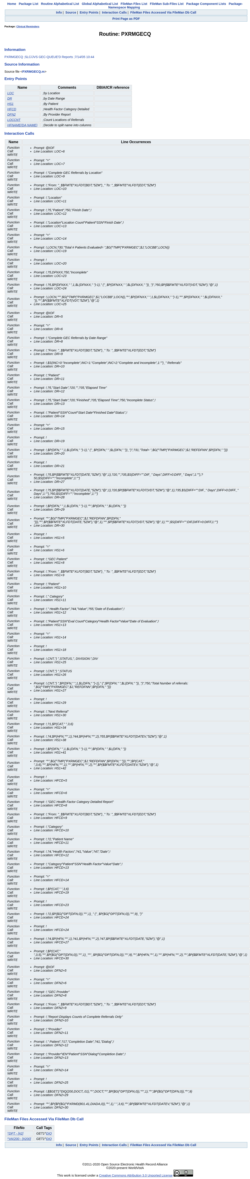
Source (70, 12)
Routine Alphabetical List (60, 4)
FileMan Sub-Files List (167, 4)
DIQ (49, 1133)
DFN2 (11, 114)
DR (9, 98)
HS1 (10, 104)
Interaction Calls (114, 12)
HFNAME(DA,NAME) (22, 125)
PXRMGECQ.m (33, 71)
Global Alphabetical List (100, 4)
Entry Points (89, 12)
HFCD (11, 109)
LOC (10, 93)
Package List (28, 4)
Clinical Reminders (27, 26)
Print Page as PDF (126, 18)
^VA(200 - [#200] (19, 1139)
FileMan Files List (134, 4)
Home (11, 4)
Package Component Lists (206, 4)
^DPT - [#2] (15, 1133)
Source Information (21, 64)
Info (59, 12)
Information (14, 49)
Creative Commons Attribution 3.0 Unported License (136, 1175)
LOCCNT (13, 120)
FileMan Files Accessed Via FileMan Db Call (163, 12)
